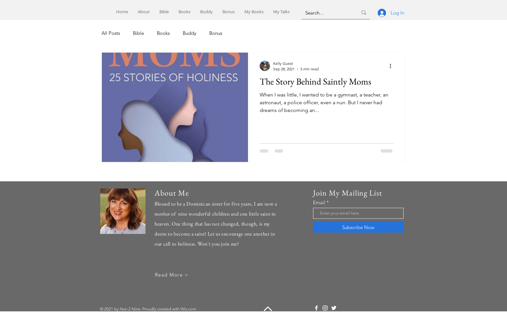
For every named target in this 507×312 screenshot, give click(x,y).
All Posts (111, 33)
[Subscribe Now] (358, 227)
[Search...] (326, 12)
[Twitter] (333, 308)
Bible (138, 33)
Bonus (215, 33)
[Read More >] (172, 274)
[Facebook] (316, 308)
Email (319, 202)
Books (163, 33)
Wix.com (188, 309)
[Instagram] (325, 308)
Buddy (189, 33)
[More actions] (392, 66)
